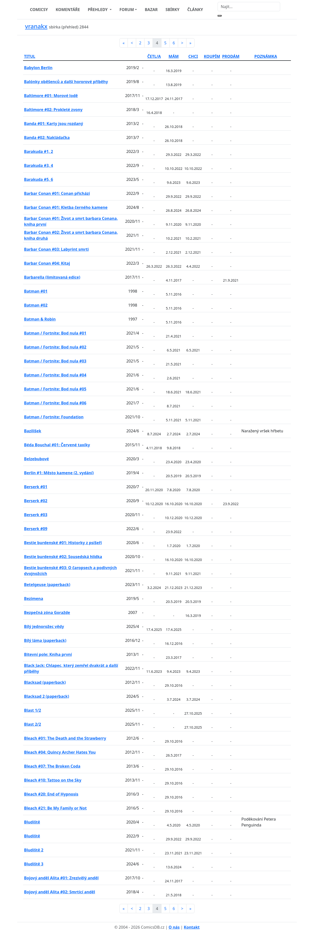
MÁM (174, 56)
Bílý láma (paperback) (45, 640)
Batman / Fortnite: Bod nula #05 (55, 389)
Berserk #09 (35, 528)
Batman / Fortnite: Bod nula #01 (55, 333)
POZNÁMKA (265, 56)
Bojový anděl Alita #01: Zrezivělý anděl (61, 878)
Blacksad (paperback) (45, 682)
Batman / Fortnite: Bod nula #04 (55, 375)
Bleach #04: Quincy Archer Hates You (60, 752)
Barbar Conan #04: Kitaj (47, 263)
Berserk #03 (35, 514)
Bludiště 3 (33, 864)
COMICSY (39, 9)
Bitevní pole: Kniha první (48, 654)
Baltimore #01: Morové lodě (51, 95)
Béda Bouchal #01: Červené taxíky (57, 445)
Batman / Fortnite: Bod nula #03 (55, 361)
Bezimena (33, 598)
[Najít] (249, 6)
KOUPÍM (212, 56)
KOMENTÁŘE (68, 9)
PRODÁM (230, 56)
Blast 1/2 (32, 710)
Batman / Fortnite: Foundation (53, 417)
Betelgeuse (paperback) (47, 584)
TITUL (29, 56)
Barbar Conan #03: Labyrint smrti (56, 249)
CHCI (193, 56)
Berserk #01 (35, 486)
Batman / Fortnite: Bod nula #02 (55, 347)
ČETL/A (154, 56)
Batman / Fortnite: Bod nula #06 (55, 403)
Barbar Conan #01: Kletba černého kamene (65, 207)
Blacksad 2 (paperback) (46, 696)
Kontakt (191, 927)
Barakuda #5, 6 (38, 179)
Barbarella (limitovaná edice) (52, 277)
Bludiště (32, 822)
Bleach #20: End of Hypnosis (51, 794)
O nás (174, 927)
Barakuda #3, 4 (38, 165)
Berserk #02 (35, 500)
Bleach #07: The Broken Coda (52, 766)
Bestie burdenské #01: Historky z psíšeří (63, 542)
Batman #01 (36, 291)
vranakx (36, 26)
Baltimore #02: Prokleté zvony (53, 109)
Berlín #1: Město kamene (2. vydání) (59, 472)
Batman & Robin (40, 319)
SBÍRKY (173, 9)
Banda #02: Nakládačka (47, 137)
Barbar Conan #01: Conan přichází (57, 193)
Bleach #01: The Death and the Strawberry (65, 738)
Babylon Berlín (38, 67)
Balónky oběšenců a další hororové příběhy (66, 81)
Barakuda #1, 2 (38, 151)
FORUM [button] (126, 9)
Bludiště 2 (33, 850)
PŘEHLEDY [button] (98, 9)
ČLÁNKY (195, 9)
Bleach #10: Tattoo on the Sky (52, 780)
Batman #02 (36, 305)
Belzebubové (36, 459)
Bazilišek (32, 431)
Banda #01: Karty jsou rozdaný (53, 123)
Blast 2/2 (32, 724)
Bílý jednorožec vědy (44, 626)
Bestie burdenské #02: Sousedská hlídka (63, 556)
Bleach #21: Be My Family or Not (55, 808)
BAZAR (151, 9)
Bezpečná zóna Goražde (47, 612)
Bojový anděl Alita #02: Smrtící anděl (59, 892)
